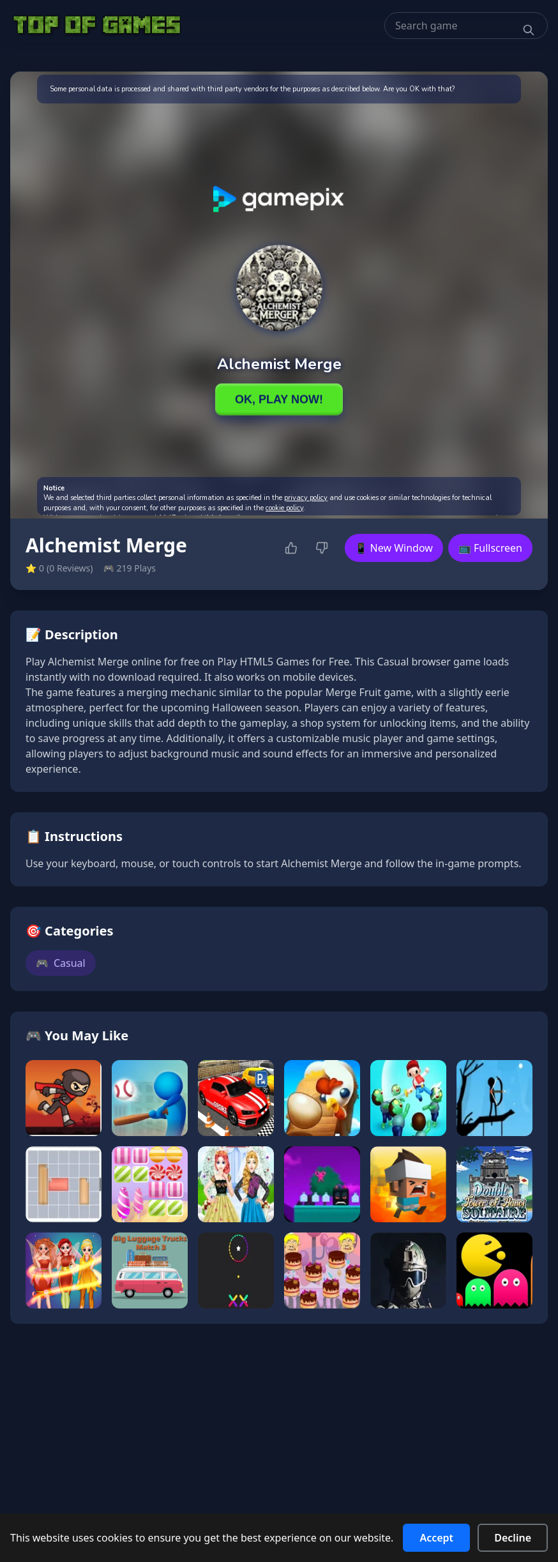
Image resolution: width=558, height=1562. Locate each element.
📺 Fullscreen (490, 548)
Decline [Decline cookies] (512, 1538)
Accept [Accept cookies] (436, 1538)
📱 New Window (394, 548)
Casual (61, 963)
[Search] (528, 30)
